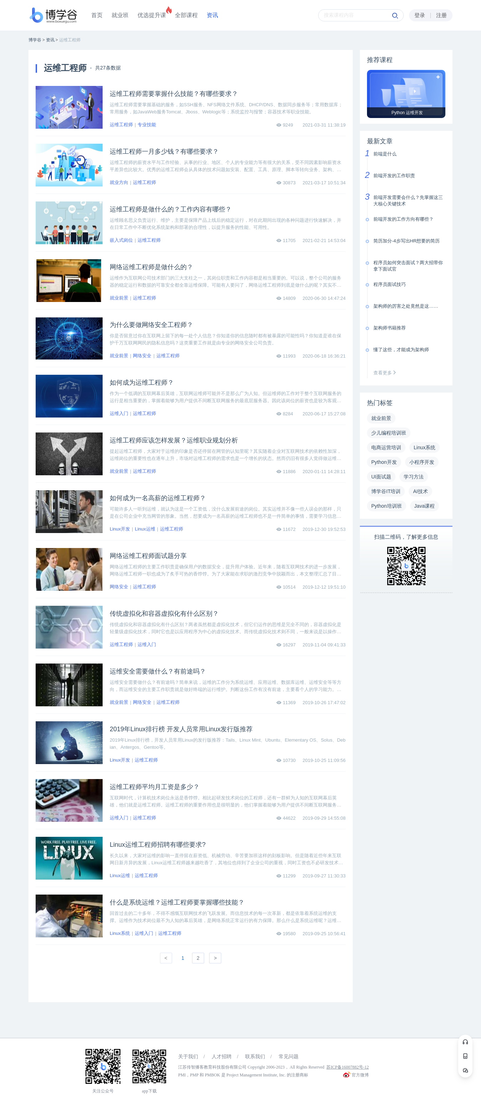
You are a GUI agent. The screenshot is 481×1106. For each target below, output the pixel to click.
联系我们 (255, 1056)
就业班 (120, 15)
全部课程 (186, 15)
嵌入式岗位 (121, 240)
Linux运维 (145, 529)
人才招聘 (222, 1056)
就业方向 (119, 182)
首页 (97, 15)
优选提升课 (152, 15)
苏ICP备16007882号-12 (347, 1067)
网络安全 (142, 355)
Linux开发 (120, 529)
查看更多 (386, 372)
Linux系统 (120, 933)
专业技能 (147, 124)
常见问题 (289, 1056)
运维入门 (119, 413)
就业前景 (119, 298)
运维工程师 (121, 124)
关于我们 (188, 1056)
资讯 (212, 15)
